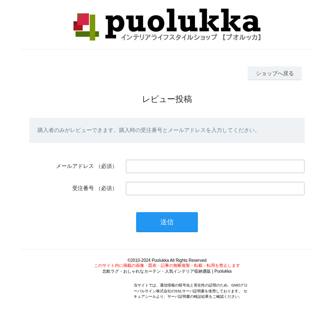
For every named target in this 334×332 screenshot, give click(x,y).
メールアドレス (75, 166)
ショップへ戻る (275, 73)
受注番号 (83, 188)
